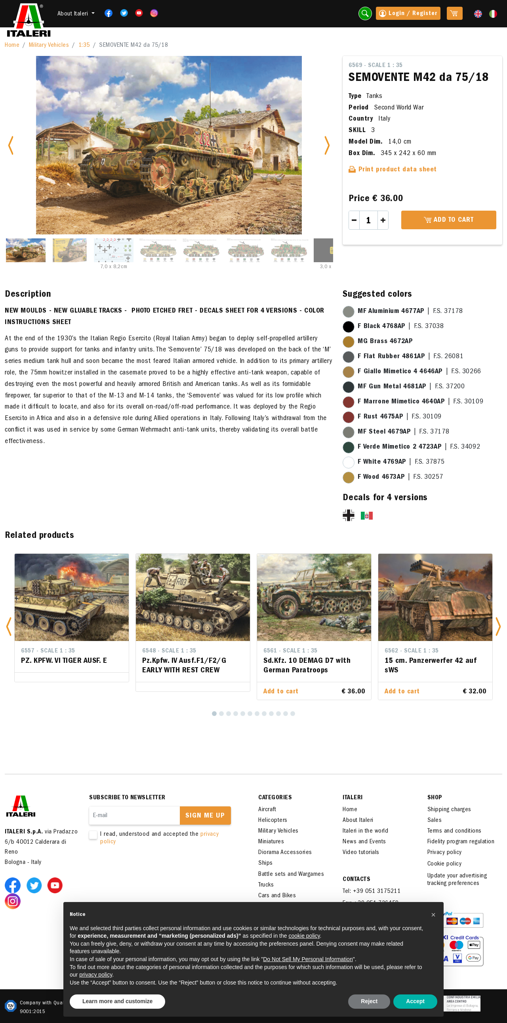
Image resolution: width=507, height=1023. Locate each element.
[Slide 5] (201, 250)
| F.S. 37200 (411, 387)
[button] (9, 627)
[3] (228, 713)
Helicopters (273, 821)
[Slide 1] (26, 250)
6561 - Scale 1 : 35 (290, 651)
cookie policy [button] (304, 936)
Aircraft (267, 810)
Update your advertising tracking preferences (457, 880)
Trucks (266, 885)
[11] (285, 713)
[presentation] (149, 871)
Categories (275, 798)
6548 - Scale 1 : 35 (169, 651)
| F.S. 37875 (401, 462)
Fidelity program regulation (461, 842)
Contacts (356, 880)
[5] (242, 713)
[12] (292, 713)
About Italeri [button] (73, 14)
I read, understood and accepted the (162, 838)
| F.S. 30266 (419, 372)
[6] (250, 713)
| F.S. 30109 (420, 402)
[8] (264, 713)
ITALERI (353, 798)
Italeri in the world (365, 831)
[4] (235, 713)
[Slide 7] (289, 250)
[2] (221, 713)
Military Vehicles (49, 45)
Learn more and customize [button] (117, 1001)
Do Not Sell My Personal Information (308, 959)
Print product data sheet (393, 170)
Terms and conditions (454, 831)
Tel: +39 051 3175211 (371, 892)
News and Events (364, 842)
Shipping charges (449, 810)
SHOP (434, 798)
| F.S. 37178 (410, 311)
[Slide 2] (70, 250)
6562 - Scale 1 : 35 (412, 651)
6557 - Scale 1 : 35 (48, 651)
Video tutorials (361, 853)
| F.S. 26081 (410, 357)
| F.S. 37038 (401, 326)
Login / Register (408, 14)
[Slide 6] (245, 250)
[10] (278, 713)
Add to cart (449, 220)
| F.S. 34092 (419, 447)
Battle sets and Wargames (291, 874)
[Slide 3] (113, 250)
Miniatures (271, 842)
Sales (434, 821)
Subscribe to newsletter (127, 798)
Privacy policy (444, 853)
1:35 (84, 45)
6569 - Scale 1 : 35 (376, 66)
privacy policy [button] (95, 974)
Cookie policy (444, 864)
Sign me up (205, 816)
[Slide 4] (157, 250)
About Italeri (358, 821)
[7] (257, 713)
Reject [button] (369, 1001)
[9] (271, 713)
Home (12, 45)
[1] (214, 713)
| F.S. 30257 (400, 477)
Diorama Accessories (285, 853)
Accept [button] (415, 1001)
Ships (265, 863)
